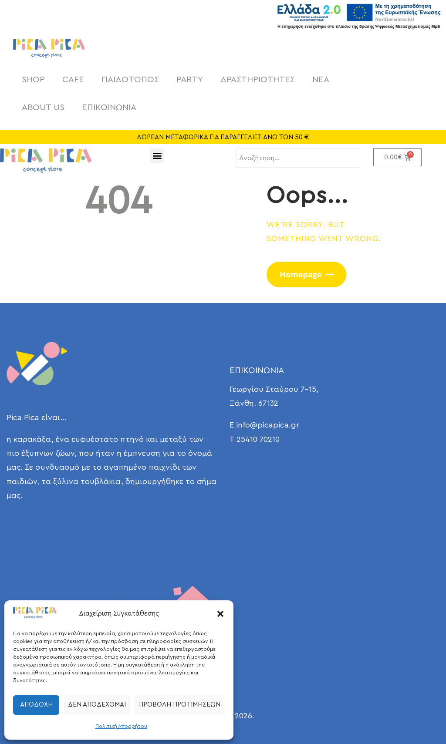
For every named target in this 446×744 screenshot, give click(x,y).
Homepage (300, 274)
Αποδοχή (36, 704)
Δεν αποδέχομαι (97, 704)
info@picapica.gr (267, 425)
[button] (220, 613)
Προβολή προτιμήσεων (179, 704)
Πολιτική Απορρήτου (121, 726)
